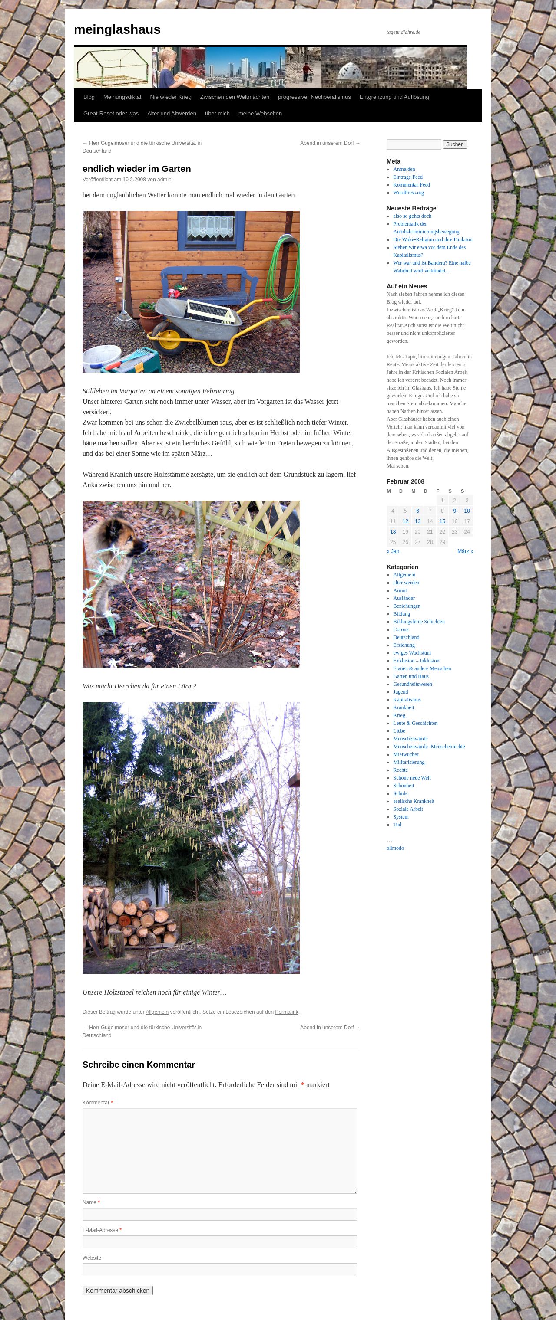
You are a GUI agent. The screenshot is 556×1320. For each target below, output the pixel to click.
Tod (398, 825)
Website (92, 1258)
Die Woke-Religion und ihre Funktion (433, 239)
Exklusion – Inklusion (417, 661)
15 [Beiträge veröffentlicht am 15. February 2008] (442, 521)
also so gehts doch (413, 216)
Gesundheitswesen (413, 684)
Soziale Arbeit (408, 809)
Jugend (401, 692)
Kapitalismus (407, 700)
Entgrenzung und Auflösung (394, 97)
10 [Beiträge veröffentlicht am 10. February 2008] (467, 511)
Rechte (401, 770)
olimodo (395, 848)
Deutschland (407, 637)
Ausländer (404, 598)
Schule (401, 793)
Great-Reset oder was (111, 113)
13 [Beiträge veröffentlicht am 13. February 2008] (417, 521)
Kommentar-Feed (412, 185)
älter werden (407, 583)
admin (164, 180)
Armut (400, 590)
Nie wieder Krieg (170, 97)
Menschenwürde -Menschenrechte (429, 747)
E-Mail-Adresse (102, 1230)
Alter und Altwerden (171, 113)
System (401, 817)
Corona (401, 629)
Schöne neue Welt (412, 778)
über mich (217, 113)
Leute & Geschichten (416, 723)
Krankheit (404, 707)
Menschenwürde (411, 739)
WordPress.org (409, 193)
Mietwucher (406, 754)
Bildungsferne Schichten (419, 622)
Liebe (399, 731)
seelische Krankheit (414, 801)
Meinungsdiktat (122, 97)
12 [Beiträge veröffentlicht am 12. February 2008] (405, 521)
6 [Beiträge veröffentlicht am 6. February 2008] (417, 511)
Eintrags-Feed (408, 177)
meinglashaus (117, 29)
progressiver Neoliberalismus (314, 97)
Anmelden (404, 169)
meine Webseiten (260, 113)
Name (91, 1202)
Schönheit (404, 786)
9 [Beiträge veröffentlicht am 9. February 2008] (454, 511)
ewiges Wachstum (412, 653)
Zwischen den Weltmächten (234, 97)
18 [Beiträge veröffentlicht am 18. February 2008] (393, 532)
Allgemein (157, 1012)
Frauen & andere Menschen (422, 668)
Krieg (399, 715)
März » (465, 551)
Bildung (402, 614)
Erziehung (404, 645)
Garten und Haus (411, 676)
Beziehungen (407, 606)
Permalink (286, 1012)
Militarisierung (409, 762)
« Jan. (394, 551)
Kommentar (98, 1103)
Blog (89, 97)
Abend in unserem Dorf (330, 143)
